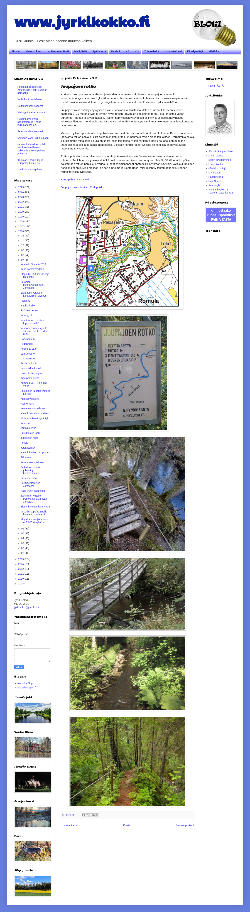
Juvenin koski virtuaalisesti (35, 413)
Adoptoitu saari (29, 348)
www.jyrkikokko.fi (82, 21)
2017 (21, 226)
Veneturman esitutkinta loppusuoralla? (33, 322)
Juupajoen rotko (29, 437)
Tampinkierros (28, 428)
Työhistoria (99, 51)
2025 (21, 187)
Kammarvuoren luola (32, 462)
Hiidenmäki (27, 343)
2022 (21, 201)
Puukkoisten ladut (30, 433)
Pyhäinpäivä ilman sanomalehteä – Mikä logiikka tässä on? (29, 121)
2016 (21, 231)
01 (22, 552)
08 (22, 255)
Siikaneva (26, 457)
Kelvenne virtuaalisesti (33, 408)
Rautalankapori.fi (27, 687)
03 (22, 543)
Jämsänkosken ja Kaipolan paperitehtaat (221, 191)
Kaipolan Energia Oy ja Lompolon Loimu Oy (30, 162)
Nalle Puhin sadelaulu (30, 99)
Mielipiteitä (80, 51)
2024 (21, 192)
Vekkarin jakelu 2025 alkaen (33, 138)
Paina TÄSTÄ (216, 85)
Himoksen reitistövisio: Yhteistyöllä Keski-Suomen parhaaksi (32, 89)
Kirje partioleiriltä (30, 378)
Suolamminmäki (29, 363)
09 (22, 250)
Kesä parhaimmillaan (32, 269)
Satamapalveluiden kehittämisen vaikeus (33, 294)
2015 (21, 559)
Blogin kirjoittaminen (220, 159)
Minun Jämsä (216, 155)
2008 (21, 583)
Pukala (24, 442)
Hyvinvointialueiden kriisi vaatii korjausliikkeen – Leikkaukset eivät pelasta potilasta (31, 149)
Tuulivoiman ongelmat (30, 169)
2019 (21, 216)
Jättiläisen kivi (28, 447)
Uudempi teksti (70, 825)
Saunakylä (214, 185)
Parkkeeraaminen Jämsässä (30, 484)
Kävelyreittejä (195, 51)
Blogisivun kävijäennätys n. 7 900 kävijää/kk (34, 521)
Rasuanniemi (28, 339)
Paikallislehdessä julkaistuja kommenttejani (30, 470)
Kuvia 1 (115, 51)
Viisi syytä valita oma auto (32, 112)
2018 (21, 221)
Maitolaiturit (215, 172)
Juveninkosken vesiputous (35, 452)
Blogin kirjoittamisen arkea (35, 506)
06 (22, 528)
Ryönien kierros (29, 310)
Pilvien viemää (29, 478)
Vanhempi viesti (185, 825)
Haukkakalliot (28, 305)
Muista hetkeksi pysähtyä (34, 418)
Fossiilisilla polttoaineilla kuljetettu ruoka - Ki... (34, 513)
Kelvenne (26, 423)
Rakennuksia (216, 176)
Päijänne (25, 300)
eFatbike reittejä (217, 168)
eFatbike (214, 51)
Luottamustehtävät (57, 51)
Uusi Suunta (215, 181)
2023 (21, 197)
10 (22, 245)
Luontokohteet (173, 51)
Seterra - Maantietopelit (31, 131)
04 (22, 538)
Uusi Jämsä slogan (31, 373)
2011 (21, 573)
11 (22, 240)
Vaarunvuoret (28, 353)
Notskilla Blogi (25, 683)
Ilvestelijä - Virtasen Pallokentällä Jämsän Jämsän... (34, 498)
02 (22, 548)
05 (22, 533)
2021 (21, 206)
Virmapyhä (27, 315)
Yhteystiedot (151, 51)
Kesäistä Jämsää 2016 (33, 264)
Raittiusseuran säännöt (30, 106)
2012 (21, 568)
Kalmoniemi (27, 403)
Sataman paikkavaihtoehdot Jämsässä (32, 284)
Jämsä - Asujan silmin (221, 151)
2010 (21, 578)
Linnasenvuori (28, 358)
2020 (21, 211)
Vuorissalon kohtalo (31, 368)
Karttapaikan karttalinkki (75, 179)
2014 (21, 564)
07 (22, 259)
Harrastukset (33, 51)
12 (22, 235)
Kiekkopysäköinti (30, 398)
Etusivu (16, 51)
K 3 (137, 51)
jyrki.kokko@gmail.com (26, 607)
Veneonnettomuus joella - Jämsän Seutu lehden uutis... (35, 331)
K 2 (127, 51)
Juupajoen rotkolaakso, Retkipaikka (82, 187)
